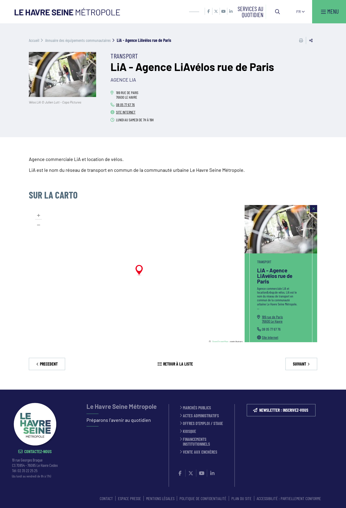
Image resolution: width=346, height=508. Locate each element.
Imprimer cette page (301, 40)
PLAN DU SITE (241, 498)
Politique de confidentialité (202, 498)
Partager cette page (311, 40)
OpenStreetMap (220, 341)
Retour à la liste (178, 364)
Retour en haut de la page (335, 389)
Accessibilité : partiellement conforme (289, 498)
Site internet (126, 112)
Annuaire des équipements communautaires (78, 40)
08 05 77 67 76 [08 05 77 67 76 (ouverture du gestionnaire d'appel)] (125, 104)
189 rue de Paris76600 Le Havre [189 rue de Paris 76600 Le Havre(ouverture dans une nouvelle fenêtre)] (272, 319)
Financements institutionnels (196, 442)
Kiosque (189, 431)
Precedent (49, 364)
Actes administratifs (201, 415)
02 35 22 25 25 (27, 470)
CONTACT (106, 498)
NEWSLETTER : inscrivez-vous (283, 410)
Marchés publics (197, 407)
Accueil (34, 40)
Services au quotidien (250, 11)
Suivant (299, 364)
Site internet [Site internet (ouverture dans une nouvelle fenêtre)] (270, 337)
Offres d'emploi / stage (203, 423)
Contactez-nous (38, 451)
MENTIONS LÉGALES (160, 498)
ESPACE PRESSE (129, 498)
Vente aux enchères (200, 452)
